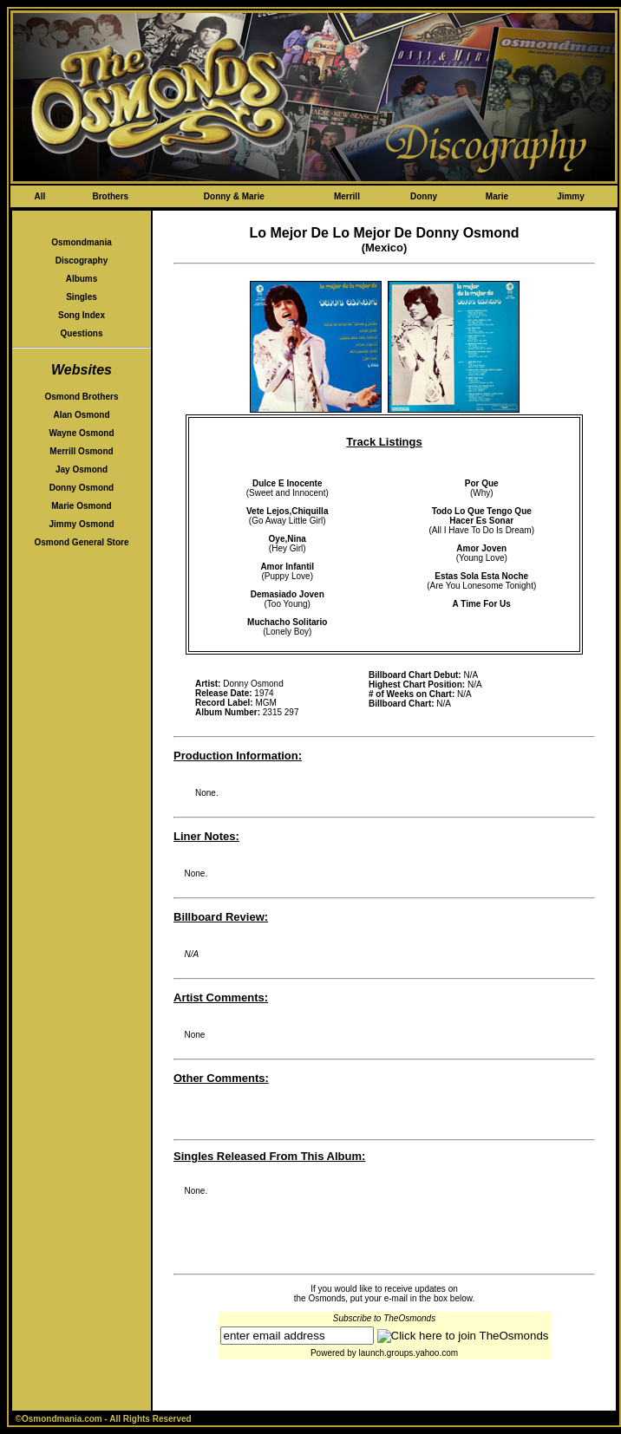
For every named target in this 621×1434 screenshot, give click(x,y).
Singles (81, 297)
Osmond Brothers (81, 396)
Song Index (81, 315)
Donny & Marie (234, 196)
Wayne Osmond (81, 433)
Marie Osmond (81, 506)
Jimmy (571, 196)
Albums (82, 279)
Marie (497, 196)
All (39, 196)
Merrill (347, 196)
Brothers (110, 196)
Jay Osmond (82, 469)
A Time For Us (482, 604)
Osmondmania (81, 242)
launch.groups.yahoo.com (409, 1353)
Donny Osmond (81, 487)
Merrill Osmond (81, 451)
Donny (423, 196)
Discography (82, 260)
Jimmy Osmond (81, 524)
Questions (82, 333)
